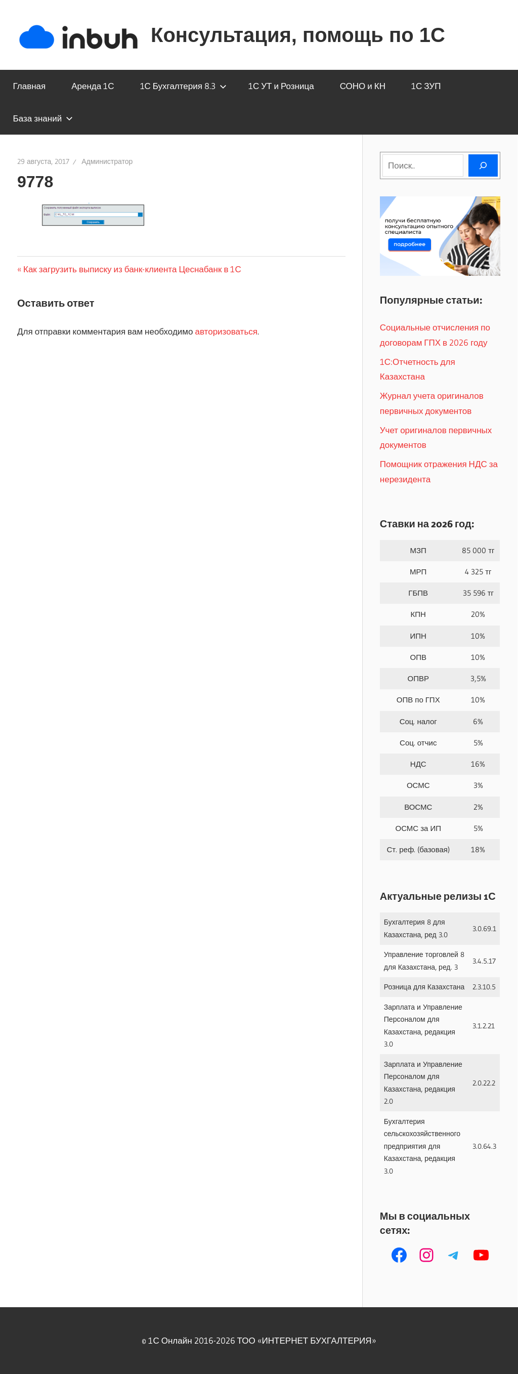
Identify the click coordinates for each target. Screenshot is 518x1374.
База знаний (43, 118)
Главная (29, 85)
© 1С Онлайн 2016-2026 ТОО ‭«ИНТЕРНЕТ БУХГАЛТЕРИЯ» (259, 1340)
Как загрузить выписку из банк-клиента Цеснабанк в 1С (132, 269)
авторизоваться (226, 331)
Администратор (107, 161)
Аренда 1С (92, 85)
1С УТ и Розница (281, 85)
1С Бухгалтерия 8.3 (183, 85)
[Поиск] (483, 165)
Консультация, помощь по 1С (298, 35)
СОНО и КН (362, 85)
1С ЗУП (426, 85)
